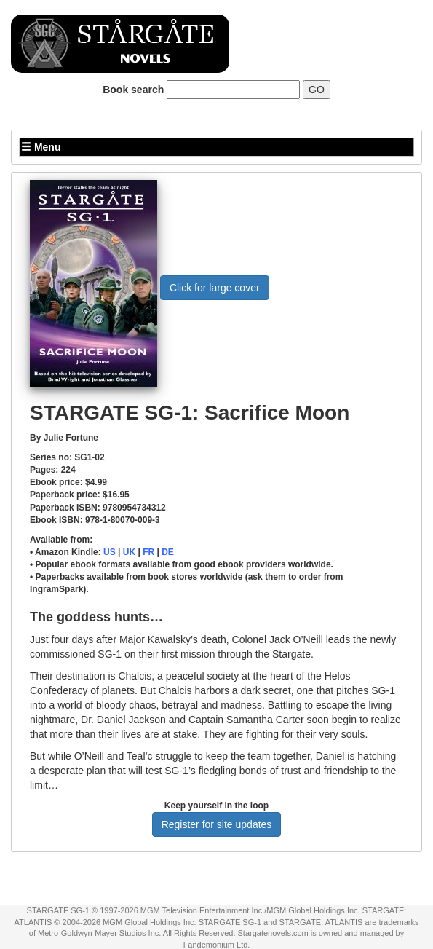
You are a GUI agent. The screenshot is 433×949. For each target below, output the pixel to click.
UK (129, 552)
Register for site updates (217, 824)
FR (148, 552)
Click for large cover (215, 288)
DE (168, 552)
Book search (133, 89)
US (109, 552)
